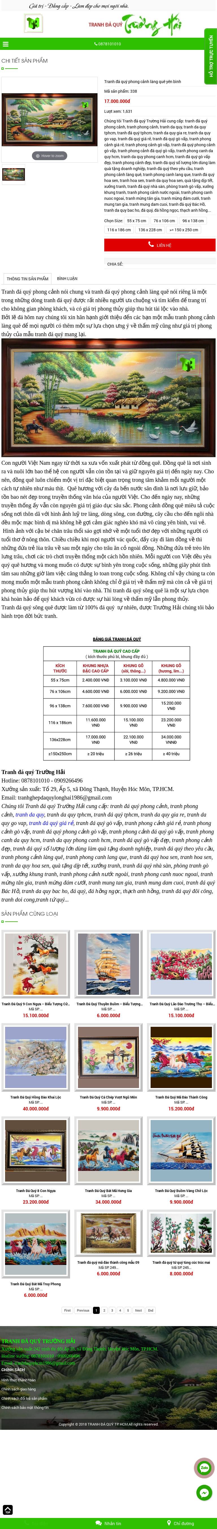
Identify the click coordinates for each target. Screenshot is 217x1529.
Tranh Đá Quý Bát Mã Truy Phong (35, 1284)
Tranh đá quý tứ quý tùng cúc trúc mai (181, 1262)
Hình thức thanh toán (18, 1379)
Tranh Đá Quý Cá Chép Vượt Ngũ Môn (108, 1097)
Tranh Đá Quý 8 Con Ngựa (35, 1190)
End (150, 1310)
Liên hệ (159, 244)
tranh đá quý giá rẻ (51, 823)
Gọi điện (36, 1523)
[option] (49, 119)
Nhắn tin (108, 1523)
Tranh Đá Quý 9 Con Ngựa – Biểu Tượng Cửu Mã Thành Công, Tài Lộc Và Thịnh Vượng (36, 1004)
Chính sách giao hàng (18, 1389)
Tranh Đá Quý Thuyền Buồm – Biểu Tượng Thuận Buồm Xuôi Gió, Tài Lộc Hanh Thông (108, 1004)
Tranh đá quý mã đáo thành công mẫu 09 (108, 1262)
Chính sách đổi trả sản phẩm (24, 1398)
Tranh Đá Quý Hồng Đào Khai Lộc (35, 1097)
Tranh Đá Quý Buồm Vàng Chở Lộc (181, 1190)
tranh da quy (30, 814)
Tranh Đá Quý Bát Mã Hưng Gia (108, 1190)
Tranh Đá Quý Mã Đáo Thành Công (181, 1097)
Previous (83, 1310)
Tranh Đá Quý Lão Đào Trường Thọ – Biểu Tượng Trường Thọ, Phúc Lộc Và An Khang (181, 1004)
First (67, 1310)
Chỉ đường (180, 1523)
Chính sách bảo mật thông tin (25, 1407)
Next (138, 1310)
